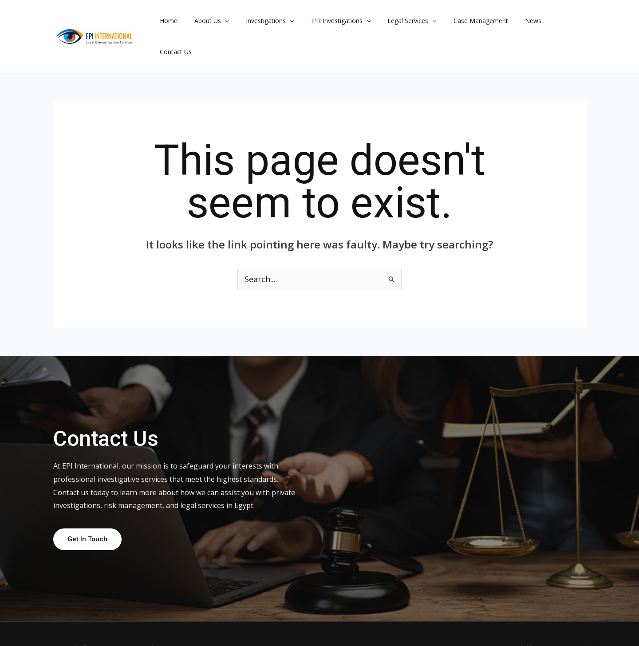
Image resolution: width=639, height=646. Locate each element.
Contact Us (541, 21)
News (504, 21)
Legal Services (391, 21)
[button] (218, 21)
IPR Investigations (325, 21)
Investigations (259, 21)
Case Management (456, 21)
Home (166, 21)
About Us (205, 21)
